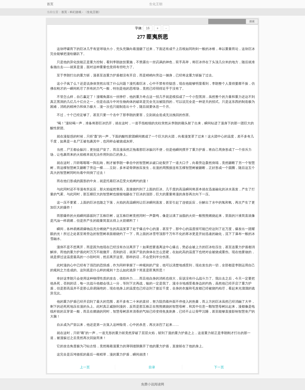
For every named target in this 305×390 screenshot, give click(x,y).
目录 (152, 367)
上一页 (85, 367)
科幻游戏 (75, 12)
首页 (50, 4)
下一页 (219, 367)
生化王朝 (92, 12)
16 (148, 28)
